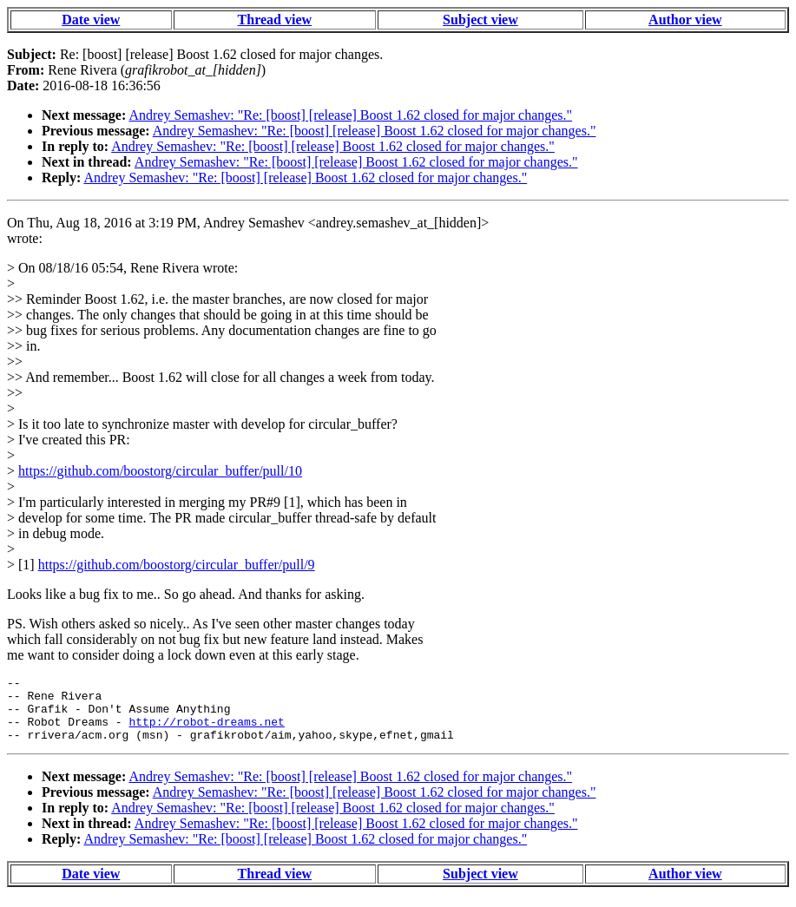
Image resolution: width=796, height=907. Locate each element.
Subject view (480, 19)
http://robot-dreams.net (206, 731)
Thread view (275, 19)
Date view (91, 19)
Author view (685, 19)
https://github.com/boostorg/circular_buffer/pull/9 (176, 564)
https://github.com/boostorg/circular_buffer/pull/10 (160, 470)
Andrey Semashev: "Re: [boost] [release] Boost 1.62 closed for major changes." (350, 115)
